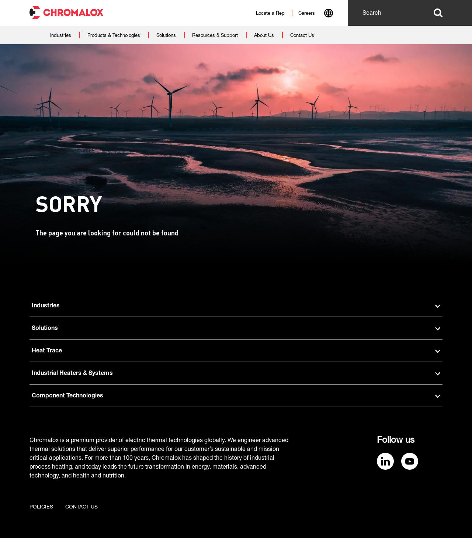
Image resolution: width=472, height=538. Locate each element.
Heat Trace (236, 351)
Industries (236, 306)
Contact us (81, 507)
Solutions (236, 329)
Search (438, 12)
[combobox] (328, 14)
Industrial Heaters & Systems (236, 374)
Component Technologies (236, 396)
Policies (41, 507)
